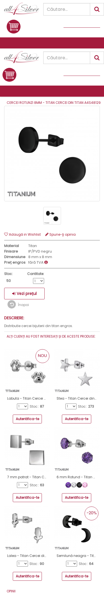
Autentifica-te (27, 419)
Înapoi (18, 304)
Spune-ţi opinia (60, 234)
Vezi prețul (24, 293)
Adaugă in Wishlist (22, 234)
